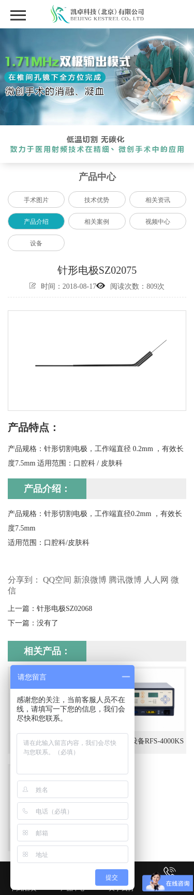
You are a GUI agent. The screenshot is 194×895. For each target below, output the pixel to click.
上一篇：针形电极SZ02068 (50, 608)
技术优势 (96, 200)
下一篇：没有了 (33, 623)
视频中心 (157, 221)
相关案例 (96, 221)
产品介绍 (36, 221)
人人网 (156, 579)
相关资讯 (157, 200)
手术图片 (36, 200)
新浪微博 (90, 579)
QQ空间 (57, 579)
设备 (36, 243)
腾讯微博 (125, 579)
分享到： (24, 579)
